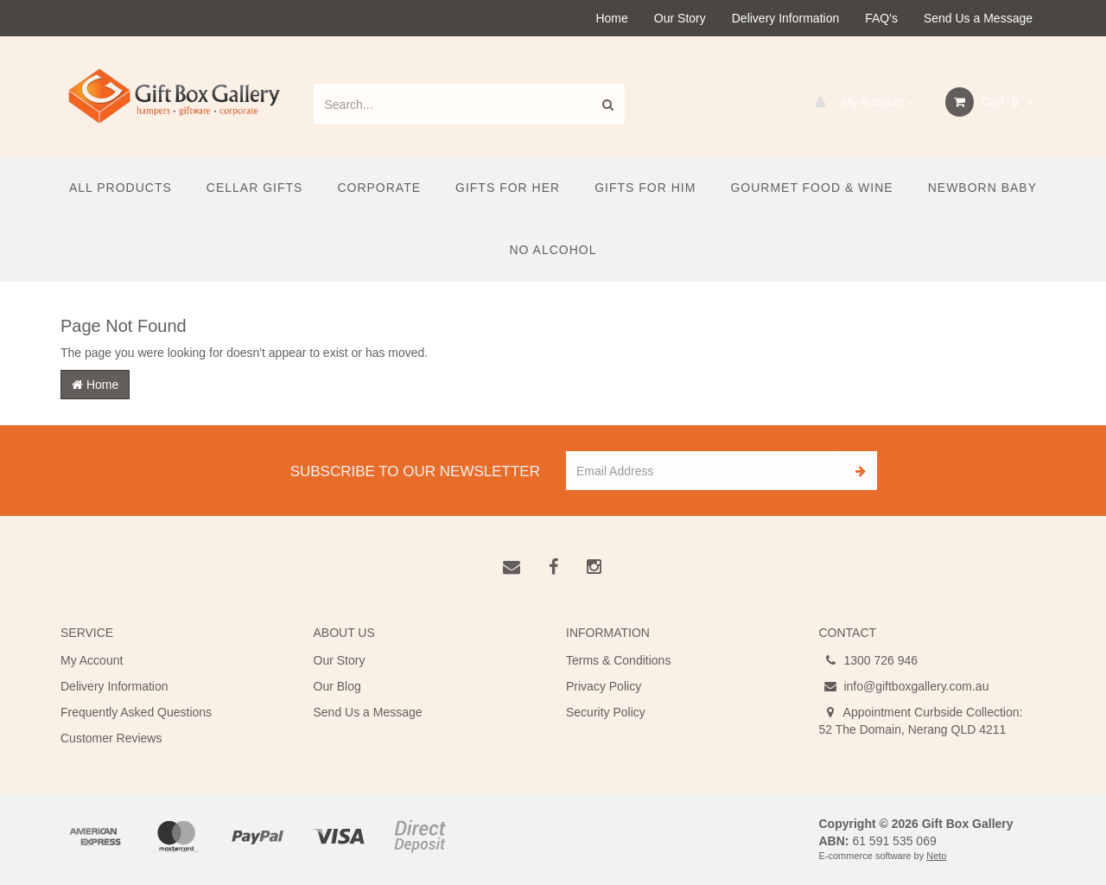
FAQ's (881, 18)
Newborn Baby (982, 187)
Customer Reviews (111, 738)
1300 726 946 (868, 660)
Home (611, 18)
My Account (861, 102)
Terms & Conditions (618, 660)
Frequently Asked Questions (136, 712)
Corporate (379, 187)
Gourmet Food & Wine (811, 187)
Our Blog (337, 686)
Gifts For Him (645, 187)
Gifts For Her (507, 187)
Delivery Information (786, 18)
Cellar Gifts (255, 187)
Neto (936, 855)
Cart (989, 102)
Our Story (680, 18)
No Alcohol (552, 250)
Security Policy (605, 712)
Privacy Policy (603, 686)
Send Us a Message (978, 18)
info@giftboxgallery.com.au (904, 686)
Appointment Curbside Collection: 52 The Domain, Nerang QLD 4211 (921, 720)
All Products (120, 187)
